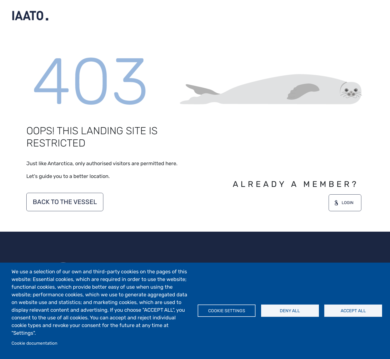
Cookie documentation (34, 343)
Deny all (290, 310)
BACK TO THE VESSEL (65, 202)
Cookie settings (226, 310)
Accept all (353, 310)
